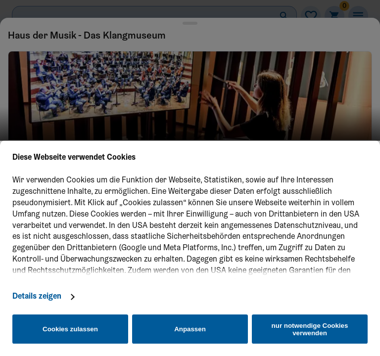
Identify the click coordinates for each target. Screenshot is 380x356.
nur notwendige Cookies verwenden (310, 329)
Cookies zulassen (70, 329)
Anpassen (190, 329)
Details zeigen (36, 297)
